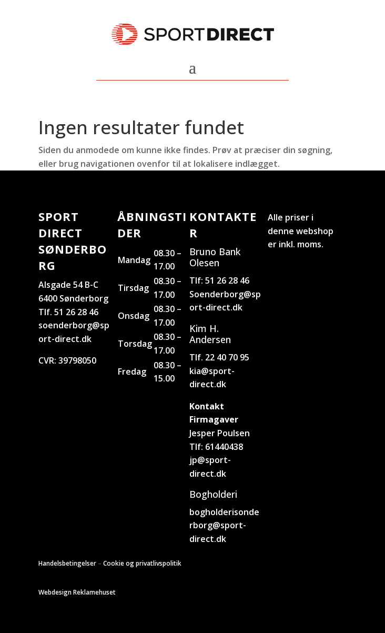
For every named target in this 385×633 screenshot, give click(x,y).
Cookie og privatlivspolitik (142, 563)
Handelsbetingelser (67, 563)
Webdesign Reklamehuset (77, 592)
